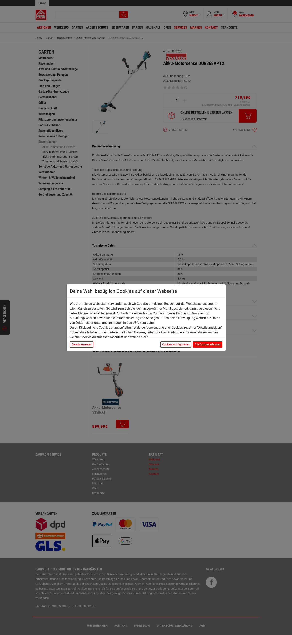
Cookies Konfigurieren (175, 344)
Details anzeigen (82, 344)
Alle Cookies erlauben (208, 344)
